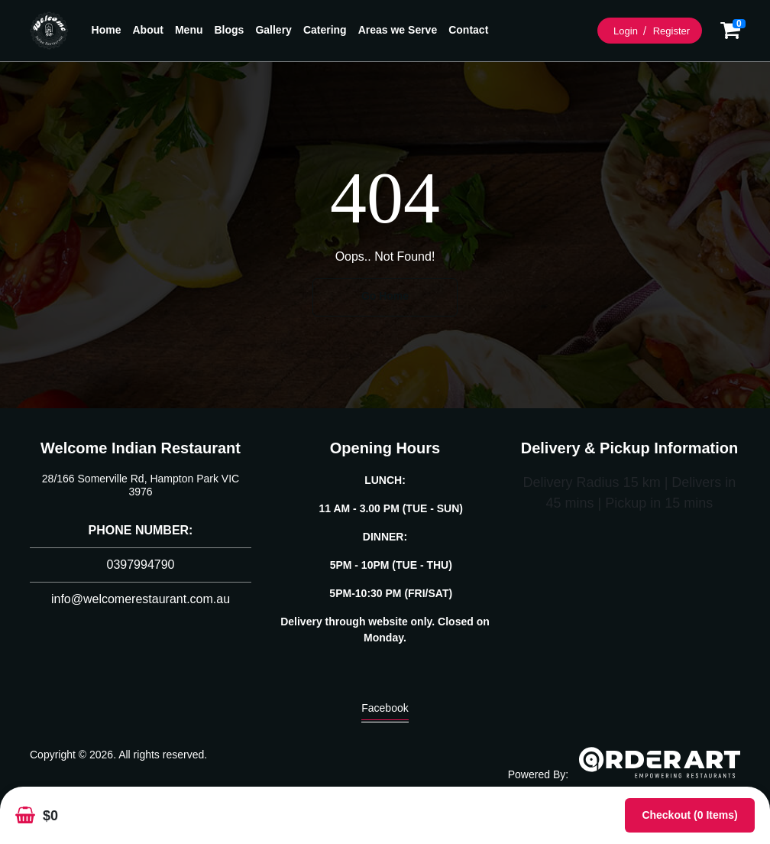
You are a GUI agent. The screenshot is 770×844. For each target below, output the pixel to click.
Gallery (273, 30)
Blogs (229, 30)
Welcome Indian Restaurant (140, 448)
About (148, 30)
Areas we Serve (398, 30)
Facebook (384, 712)
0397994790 (141, 564)
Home (106, 30)
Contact (468, 30)
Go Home (385, 296)
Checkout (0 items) (689, 815)
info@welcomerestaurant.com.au (140, 598)
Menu (189, 30)
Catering (325, 30)
